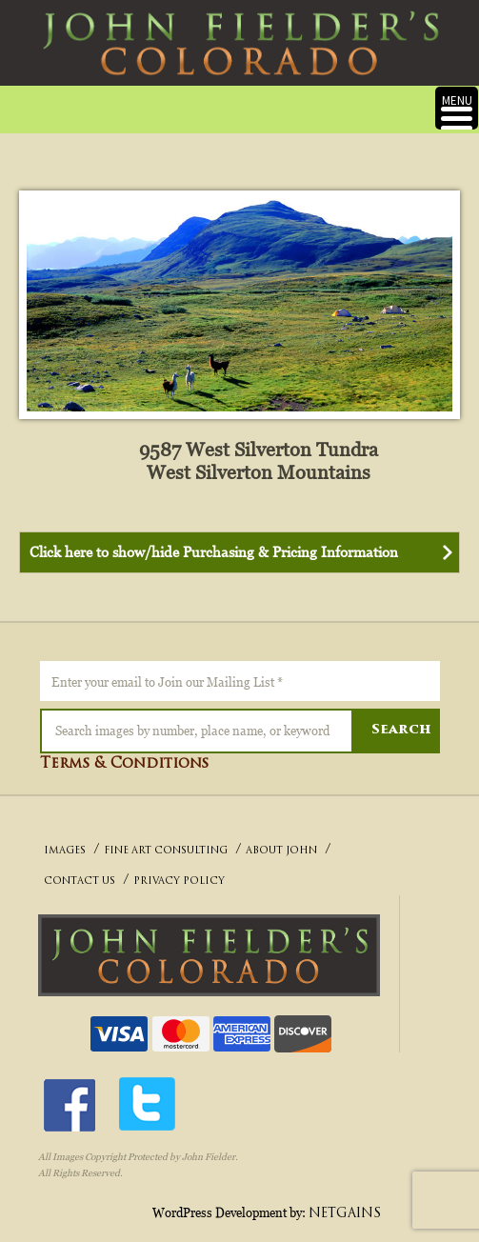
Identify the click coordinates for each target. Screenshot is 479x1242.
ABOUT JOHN (281, 851)
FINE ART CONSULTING (166, 851)
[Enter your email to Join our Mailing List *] (240, 681)
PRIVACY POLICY (179, 881)
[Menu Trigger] (456, 108)
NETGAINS (345, 1213)
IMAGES (65, 851)
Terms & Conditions (124, 764)
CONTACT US (79, 881)
